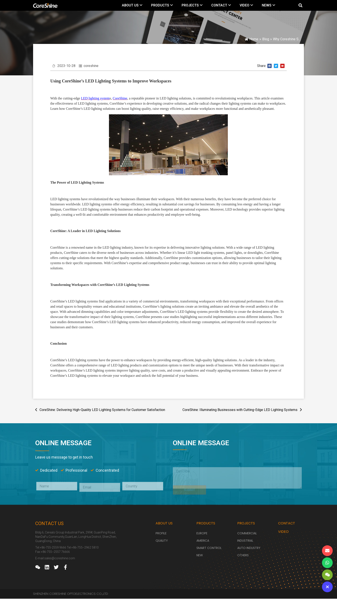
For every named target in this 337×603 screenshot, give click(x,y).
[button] (300, 5)
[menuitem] (132, 5)
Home (253, 39)
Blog (265, 39)
